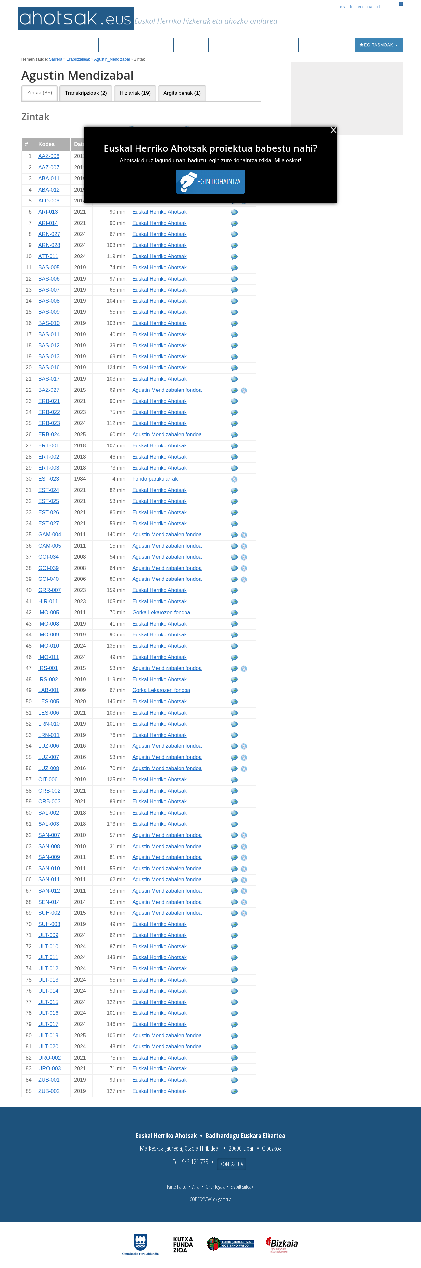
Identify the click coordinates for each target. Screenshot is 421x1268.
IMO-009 (48, 634)
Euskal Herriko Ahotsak (159, 212)
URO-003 (49, 1068)
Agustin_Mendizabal (112, 59)
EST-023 (48, 479)
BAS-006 (49, 279)
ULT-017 (48, 1024)
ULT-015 (48, 1002)
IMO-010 (48, 646)
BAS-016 (49, 367)
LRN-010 (49, 724)
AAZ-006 (48, 156)
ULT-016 (48, 1013)
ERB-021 (49, 401)
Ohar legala (215, 1186)
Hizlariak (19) (135, 93)
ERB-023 (49, 423)
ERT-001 (48, 445)
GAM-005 (49, 546)
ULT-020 (48, 1046)
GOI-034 (48, 557)
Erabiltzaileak (78, 59)
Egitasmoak (379, 45)
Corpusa (114, 45)
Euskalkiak (152, 45)
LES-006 (48, 712)
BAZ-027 (48, 390)
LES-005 (48, 701)
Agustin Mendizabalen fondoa (167, 390)
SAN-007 (49, 835)
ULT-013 (48, 980)
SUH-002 (49, 913)
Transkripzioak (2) (86, 93)
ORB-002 (49, 791)
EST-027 (48, 523)
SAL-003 (48, 824)
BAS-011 (49, 334)
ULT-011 (48, 957)
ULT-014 (48, 991)
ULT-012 (48, 968)
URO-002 (49, 1058)
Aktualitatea (232, 45)
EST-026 (48, 512)
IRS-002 (48, 679)
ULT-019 (48, 1035)
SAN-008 (49, 846)
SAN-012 (49, 891)
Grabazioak (76, 45)
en (360, 6)
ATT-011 (48, 256)
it (378, 6)
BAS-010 (49, 323)
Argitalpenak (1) (182, 93)
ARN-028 (49, 245)
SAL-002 (48, 813)
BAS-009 (49, 312)
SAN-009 (49, 857)
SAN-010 (49, 868)
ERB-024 (49, 434)
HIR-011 (48, 601)
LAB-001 (48, 690)
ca (370, 6)
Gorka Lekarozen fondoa (161, 612)
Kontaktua (231, 1164)
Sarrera (39, 45)
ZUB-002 (49, 1091)
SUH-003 (49, 924)
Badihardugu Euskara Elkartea (245, 1135)
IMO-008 (48, 624)
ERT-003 (48, 468)
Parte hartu (176, 1186)
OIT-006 (48, 779)
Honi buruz (277, 45)
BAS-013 (49, 356)
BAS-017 (49, 379)
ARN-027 (49, 234)
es (342, 6)
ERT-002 (48, 457)
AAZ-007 (48, 167)
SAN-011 (49, 879)
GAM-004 (49, 534)
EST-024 (48, 490)
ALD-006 (48, 200)
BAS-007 (49, 290)
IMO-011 (48, 657)
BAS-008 (49, 301)
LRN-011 (49, 735)
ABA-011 (49, 178)
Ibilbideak (191, 45)
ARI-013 (48, 212)
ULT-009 (48, 935)
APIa (195, 1186)
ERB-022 (49, 412)
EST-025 (48, 501)
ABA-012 (49, 190)
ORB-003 (49, 801)
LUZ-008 (48, 768)
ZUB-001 (49, 1080)
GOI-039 (48, 568)
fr (351, 6)
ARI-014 (48, 223)
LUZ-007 (48, 757)
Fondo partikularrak (155, 479)
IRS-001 (48, 668)
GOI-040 (48, 579)
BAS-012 (49, 345)
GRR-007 (49, 590)
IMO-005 (48, 612)
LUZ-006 (48, 746)
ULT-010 (48, 946)
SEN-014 (49, 902)
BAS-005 (49, 267)
